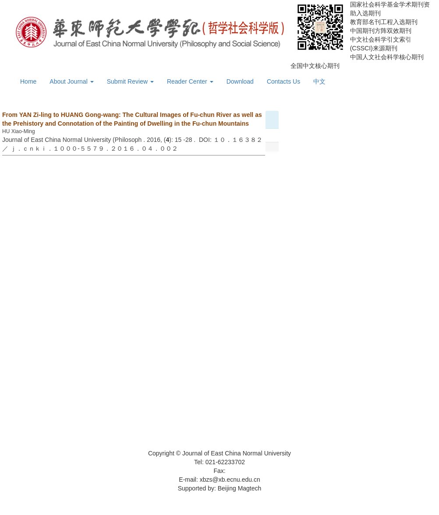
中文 (319, 81)
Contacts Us (283, 81)
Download (240, 81)
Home (28, 81)
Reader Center (190, 81)
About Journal (71, 81)
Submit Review (130, 81)
